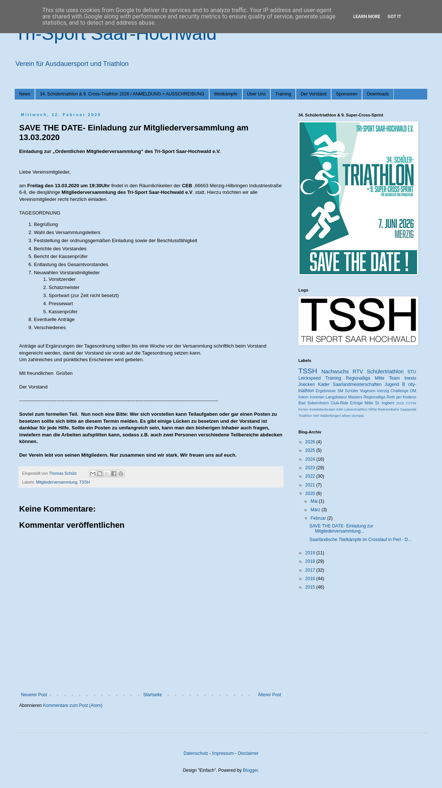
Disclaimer (248, 753)
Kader (324, 384)
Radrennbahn (388, 409)
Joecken (306, 384)
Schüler (351, 390)
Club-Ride (339, 403)
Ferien (303, 409)
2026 (310, 441)
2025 (310, 450)
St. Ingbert (384, 403)
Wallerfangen (330, 416)
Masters (355, 397)
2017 (310, 570)
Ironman (317, 397)
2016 (310, 578)
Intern (303, 397)
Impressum (223, 753)
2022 (310, 476)
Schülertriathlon (385, 371)
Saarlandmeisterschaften (357, 384)
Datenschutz (195, 753)
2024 (310, 459)
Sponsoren (346, 94)
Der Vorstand (313, 94)
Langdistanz (336, 397)
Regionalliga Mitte (365, 378)
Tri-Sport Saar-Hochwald (116, 33)
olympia (357, 416)
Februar (319, 518)
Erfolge (356, 403)
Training (283, 94)
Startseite (152, 694)
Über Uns (256, 94)
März (316, 509)
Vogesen (367, 390)
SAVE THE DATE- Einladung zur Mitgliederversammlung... (341, 528)
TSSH (84, 482)
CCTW (411, 403)
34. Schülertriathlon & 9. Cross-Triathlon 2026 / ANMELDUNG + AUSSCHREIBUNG (122, 94)
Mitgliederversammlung (56, 482)
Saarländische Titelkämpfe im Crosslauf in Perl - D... (360, 539)
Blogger (250, 770)
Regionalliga (374, 397)
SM (340, 390)
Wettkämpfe (226, 94)
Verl (316, 416)
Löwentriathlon (355, 409)
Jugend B (395, 384)
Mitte (369, 403)
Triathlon (305, 416)
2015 (400, 403)
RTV (357, 371)
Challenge (399, 390)
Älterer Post (269, 694)
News (24, 94)
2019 (310, 552)
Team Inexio (402, 378)
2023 (310, 467)
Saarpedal (408, 409)
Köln (339, 409)
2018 (310, 561)
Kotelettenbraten (322, 409)
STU (411, 371)
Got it (394, 16)
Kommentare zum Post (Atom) (72, 705)
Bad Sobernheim (313, 403)
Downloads (378, 94)
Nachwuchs (335, 371)
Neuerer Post (34, 694)
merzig (383, 390)
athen (346, 416)
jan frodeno (406, 397)
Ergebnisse (326, 390)
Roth (391, 397)
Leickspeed (309, 378)
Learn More (366, 16)
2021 (310, 485)
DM (413, 390)
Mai (315, 501)
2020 (310, 493)
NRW (372, 409)
